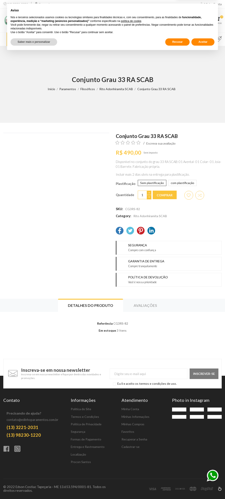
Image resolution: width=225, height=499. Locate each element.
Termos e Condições (85, 417)
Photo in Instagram (190, 400)
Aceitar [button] (202, 487)
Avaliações (145, 305)
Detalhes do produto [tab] (90, 305)
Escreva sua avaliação (161, 143)
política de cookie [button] (131, 466)
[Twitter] (130, 231)
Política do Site (81, 409)
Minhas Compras (133, 424)
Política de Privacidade (86, 424)
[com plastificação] (182, 183)
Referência (105, 323)
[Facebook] (119, 231)
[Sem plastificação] (152, 183)
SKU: (119, 209)
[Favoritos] (202, 20)
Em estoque (107, 330)
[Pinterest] (141, 231)
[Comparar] (186, 20)
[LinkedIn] (151, 231)
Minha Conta (130, 409)
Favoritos (128, 431)
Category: (123, 216)
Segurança (78, 431)
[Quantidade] (142, 195)
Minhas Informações (135, 417)
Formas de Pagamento (86, 439)
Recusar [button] (177, 487)
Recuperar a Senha (134, 439)
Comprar (164, 195)
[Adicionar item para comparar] (199, 195)
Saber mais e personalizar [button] (34, 487)
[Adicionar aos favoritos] (188, 195)
